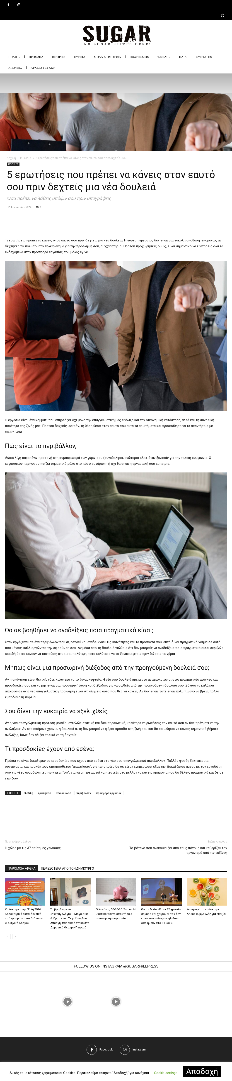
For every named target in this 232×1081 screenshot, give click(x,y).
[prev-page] (8, 936)
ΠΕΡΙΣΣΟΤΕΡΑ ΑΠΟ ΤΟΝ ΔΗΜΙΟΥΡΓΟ (67, 868)
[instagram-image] (67, 1001)
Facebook (106, 1049)
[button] (116, 15)
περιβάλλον (83, 793)
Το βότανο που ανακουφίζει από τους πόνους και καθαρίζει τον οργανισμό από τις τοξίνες (178, 850)
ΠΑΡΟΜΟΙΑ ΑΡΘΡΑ (22, 868)
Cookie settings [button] (165, 1073)
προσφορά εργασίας (108, 793)
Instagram (139, 1049)
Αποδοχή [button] (202, 1071)
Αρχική (11, 158)
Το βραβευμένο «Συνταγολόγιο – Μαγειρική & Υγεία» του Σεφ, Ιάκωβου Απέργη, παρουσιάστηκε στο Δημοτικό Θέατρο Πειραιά (69, 918)
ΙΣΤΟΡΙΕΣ (25, 158)
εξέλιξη (28, 793)
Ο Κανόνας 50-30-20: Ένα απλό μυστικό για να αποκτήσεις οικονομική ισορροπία (116, 914)
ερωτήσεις (44, 793)
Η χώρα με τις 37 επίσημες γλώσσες (33, 848)
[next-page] (15, 936)
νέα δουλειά (63, 793)
